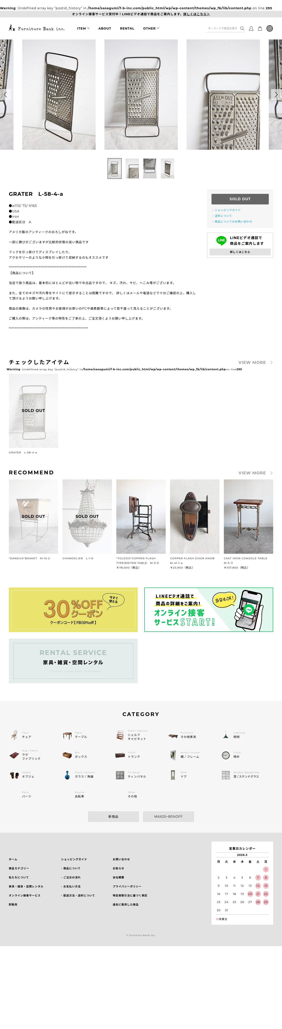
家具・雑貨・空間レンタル (26, 886)
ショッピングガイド (74, 859)
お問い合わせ (121, 859)
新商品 (113, 817)
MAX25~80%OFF (168, 817)
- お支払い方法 (71, 886)
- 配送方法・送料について (78, 895)
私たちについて (19, 877)
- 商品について (71, 868)
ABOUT (104, 28)
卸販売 (13, 904)
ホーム (13, 859)
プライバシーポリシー (127, 886)
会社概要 (118, 877)
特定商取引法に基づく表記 (130, 895)
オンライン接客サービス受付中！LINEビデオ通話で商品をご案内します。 (141, 14)
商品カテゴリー (19, 868)
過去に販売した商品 (126, 904)
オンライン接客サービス (25, 895)
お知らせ (118, 868)
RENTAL (127, 28)
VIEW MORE (252, 362)
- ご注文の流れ (71, 877)
